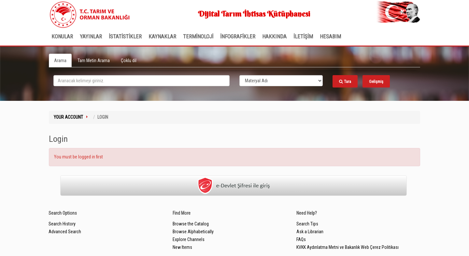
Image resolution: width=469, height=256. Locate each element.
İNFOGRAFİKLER (237, 36)
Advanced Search (65, 231)
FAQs (301, 239)
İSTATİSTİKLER (125, 36)
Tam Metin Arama (94, 60)
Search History (62, 223)
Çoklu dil (128, 60)
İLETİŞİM (303, 36)
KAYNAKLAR (162, 36)
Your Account (68, 117)
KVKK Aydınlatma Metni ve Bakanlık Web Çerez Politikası (347, 247)
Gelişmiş (376, 81)
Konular (62, 36)
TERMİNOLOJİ (198, 36)
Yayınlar (91, 36)
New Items (182, 247)
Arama (60, 60)
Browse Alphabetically (193, 231)
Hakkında (274, 36)
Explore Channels (189, 239)
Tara (345, 81)
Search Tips (307, 223)
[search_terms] (141, 80)
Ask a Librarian (309, 231)
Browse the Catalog (191, 223)
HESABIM (330, 36)
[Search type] (281, 80)
